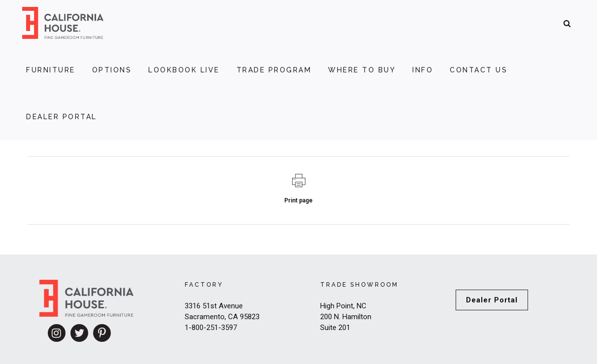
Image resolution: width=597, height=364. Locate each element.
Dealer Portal (492, 300)
